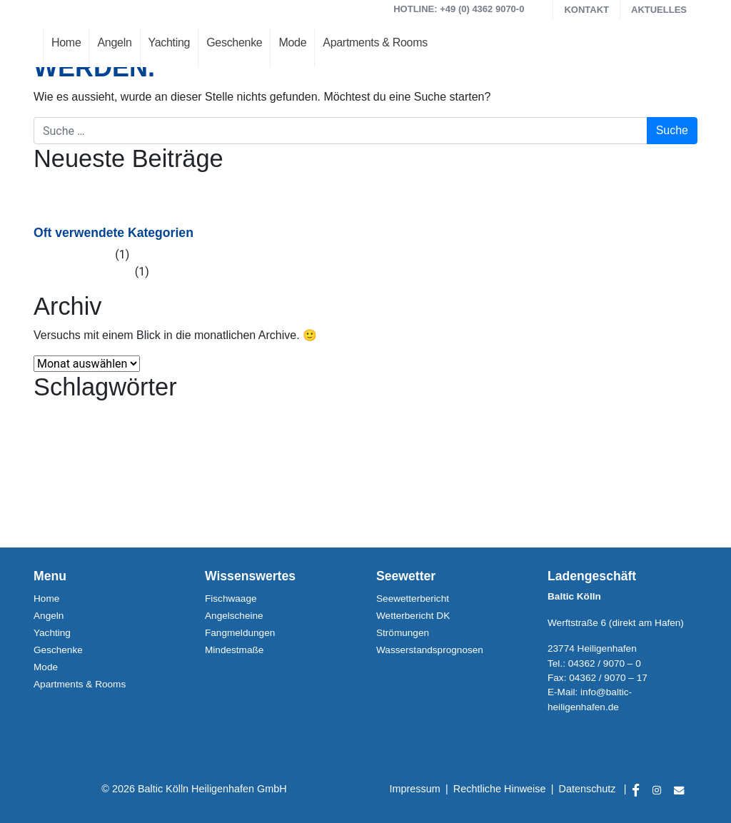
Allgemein (87, 254)
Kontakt (586, 9)
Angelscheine (234, 615)
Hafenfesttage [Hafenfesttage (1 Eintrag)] (57, 417)
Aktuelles (659, 9)
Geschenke (234, 42)
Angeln (114, 42)
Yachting (169, 42)
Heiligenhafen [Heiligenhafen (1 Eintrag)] (107, 417)
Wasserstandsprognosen (429, 650)
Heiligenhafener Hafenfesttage (139, 188)
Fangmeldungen (240, 632)
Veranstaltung (97, 272)
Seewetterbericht (412, 598)
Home (66, 42)
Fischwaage (231, 598)
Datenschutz (587, 788)
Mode (292, 42)
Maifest (80, 205)
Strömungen (402, 632)
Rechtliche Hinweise (499, 788)
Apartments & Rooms (375, 42)
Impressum (415, 788)
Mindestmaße (234, 650)
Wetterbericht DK (413, 615)
